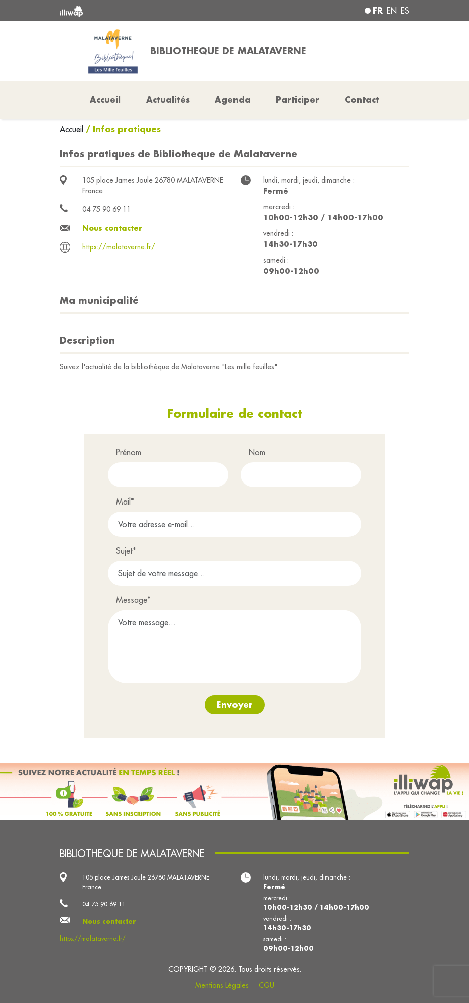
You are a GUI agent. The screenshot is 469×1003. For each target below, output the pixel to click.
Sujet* (126, 551)
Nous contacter (112, 228)
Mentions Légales (222, 985)
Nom (257, 452)
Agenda (233, 99)
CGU (266, 985)
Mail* (125, 501)
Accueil (73, 129)
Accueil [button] (105, 99)
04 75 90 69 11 (106, 209)
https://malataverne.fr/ (118, 247)
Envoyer (235, 704)
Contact (362, 99)
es (405, 11)
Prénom (128, 452)
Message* (133, 600)
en (392, 11)
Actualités (168, 99)
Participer (297, 99)
